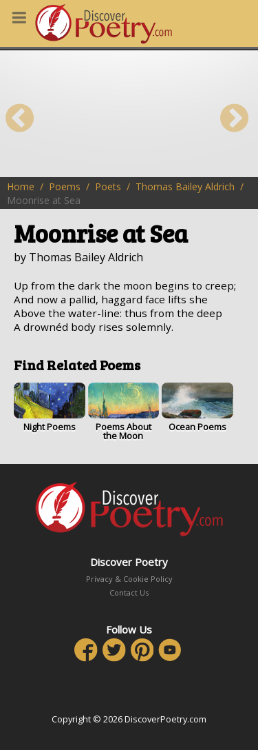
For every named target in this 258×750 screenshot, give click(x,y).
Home (20, 186)
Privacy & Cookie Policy (129, 579)
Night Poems (49, 408)
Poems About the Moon (124, 413)
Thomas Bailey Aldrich (185, 186)
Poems (64, 186)
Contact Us (129, 592)
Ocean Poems (197, 408)
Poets (108, 186)
